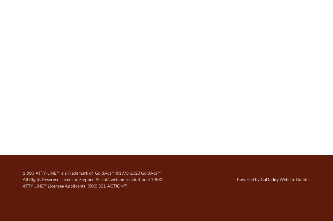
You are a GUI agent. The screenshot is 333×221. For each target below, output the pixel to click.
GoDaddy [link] (270, 179)
